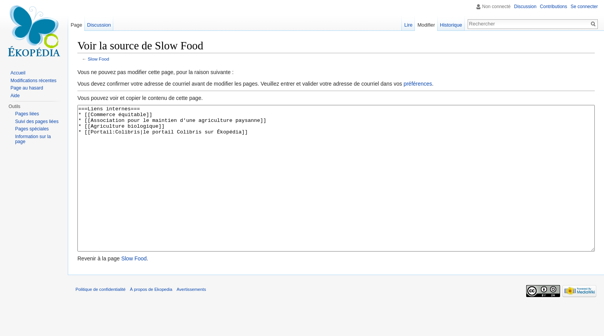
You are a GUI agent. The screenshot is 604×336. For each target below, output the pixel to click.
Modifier (426, 25)
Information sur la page (33, 139)
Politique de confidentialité (101, 318)
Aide (15, 95)
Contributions (553, 6)
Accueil (17, 73)
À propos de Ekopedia (151, 318)
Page (76, 25)
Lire (408, 25)
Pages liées (27, 114)
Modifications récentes (33, 80)
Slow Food (98, 58)
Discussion (525, 6)
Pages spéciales (32, 129)
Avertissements (191, 318)
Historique (451, 25)
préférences (418, 84)
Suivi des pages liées (37, 121)
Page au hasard (26, 88)
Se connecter (584, 6)
